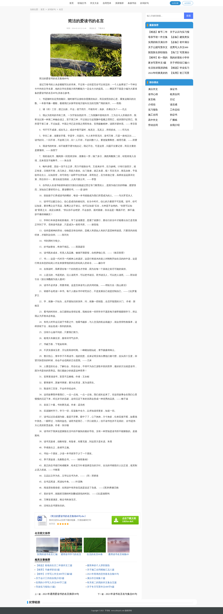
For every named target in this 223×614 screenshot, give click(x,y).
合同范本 (107, 3)
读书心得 (153, 94)
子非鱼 (107, 611)
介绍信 (151, 104)
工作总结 (175, 109)
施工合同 (153, 114)
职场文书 (82, 3)
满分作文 (153, 89)
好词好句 (144, 3)
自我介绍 (175, 125)
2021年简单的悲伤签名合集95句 (103, 574)
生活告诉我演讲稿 (158, 67)
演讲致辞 (119, 3)
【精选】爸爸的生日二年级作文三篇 (54, 565)
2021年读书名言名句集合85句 (121, 594)
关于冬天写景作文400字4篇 (100, 587)
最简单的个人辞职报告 (98, 565)
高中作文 (153, 120)
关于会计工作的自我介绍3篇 (50, 578)
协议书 (173, 114)
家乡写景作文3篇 (157, 62)
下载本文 (101, 28)
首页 (71, 3)
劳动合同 (153, 125)
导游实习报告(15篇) (46, 587)
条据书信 (132, 3)
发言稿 (151, 99)
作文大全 (94, 3)
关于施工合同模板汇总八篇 (100, 569)
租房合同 (175, 94)
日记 (172, 99)
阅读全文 (92, 28)
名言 (61, 10)
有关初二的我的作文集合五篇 (102, 582)
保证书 (173, 89)
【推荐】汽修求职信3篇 (48, 569)
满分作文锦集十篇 (96, 578)
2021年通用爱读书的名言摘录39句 (61, 594)
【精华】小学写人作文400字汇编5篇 (54, 574)
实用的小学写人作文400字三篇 (51, 582)
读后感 (173, 104)
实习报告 (153, 109)
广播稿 (173, 120)
